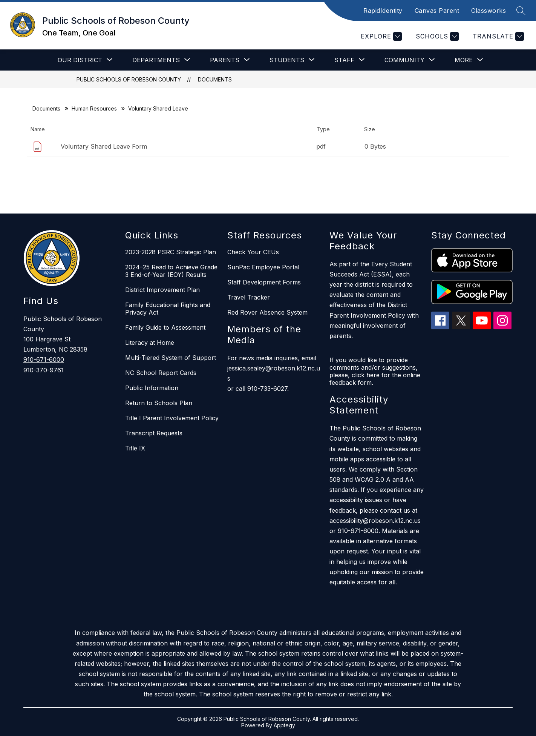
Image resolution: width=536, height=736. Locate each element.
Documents (215, 79)
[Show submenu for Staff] (344, 60)
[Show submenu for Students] (287, 60)
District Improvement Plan (162, 289)
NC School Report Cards (160, 372)
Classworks (488, 10)
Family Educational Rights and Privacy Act (167, 308)
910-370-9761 (43, 370)
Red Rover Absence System (267, 312)
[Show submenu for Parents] (224, 60)
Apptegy (284, 725)
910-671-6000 (43, 359)
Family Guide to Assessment (165, 327)
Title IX (135, 448)
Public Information (151, 388)
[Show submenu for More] (464, 60)
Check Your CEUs (253, 252)
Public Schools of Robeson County (129, 79)
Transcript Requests (153, 433)
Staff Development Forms (264, 282)
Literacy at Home (149, 342)
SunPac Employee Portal (263, 267)
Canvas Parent (437, 10)
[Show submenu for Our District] (80, 60)
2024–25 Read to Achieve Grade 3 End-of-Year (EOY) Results (171, 270)
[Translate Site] (497, 36)
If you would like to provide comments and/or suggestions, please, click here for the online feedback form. (374, 371)
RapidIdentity (383, 10)
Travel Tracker (248, 297)
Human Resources (94, 108)
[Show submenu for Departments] (156, 60)
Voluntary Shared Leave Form (104, 146)
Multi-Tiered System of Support (170, 357)
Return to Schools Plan (158, 403)
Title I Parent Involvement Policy (172, 418)
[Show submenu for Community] (404, 60)
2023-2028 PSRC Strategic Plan (170, 252)
